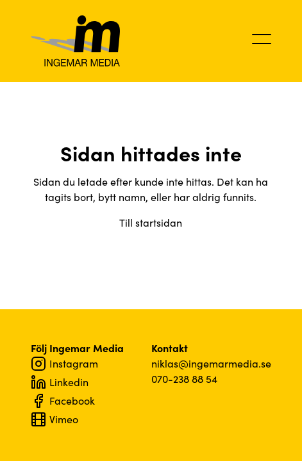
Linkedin (59, 382)
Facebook (63, 400)
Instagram (64, 363)
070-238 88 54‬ (184, 378)
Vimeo (54, 419)
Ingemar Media (76, 41)
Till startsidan (150, 222)
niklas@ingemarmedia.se (211, 363)
